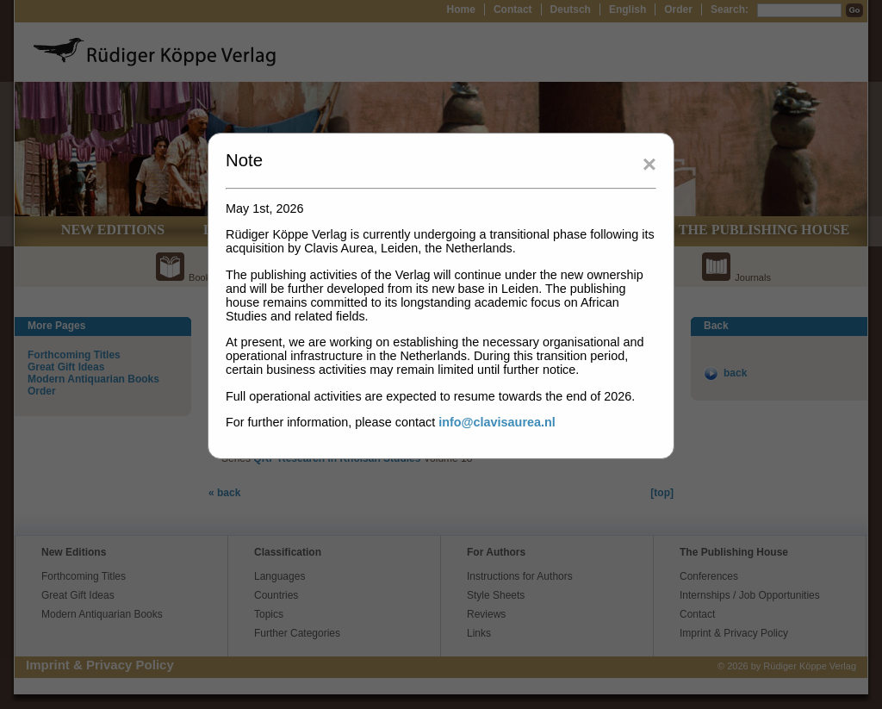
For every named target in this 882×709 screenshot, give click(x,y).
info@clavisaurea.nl (497, 422)
